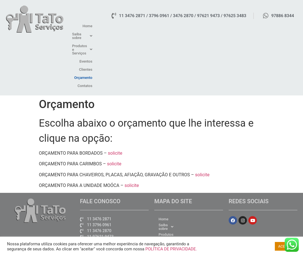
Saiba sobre (156, 26)
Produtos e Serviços (194, 26)
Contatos (287, 26)
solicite (115, 98)
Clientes (243, 26)
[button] (157, 26)
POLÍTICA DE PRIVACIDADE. (171, 249)
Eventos (225, 26)
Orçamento (265, 26)
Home (134, 26)
